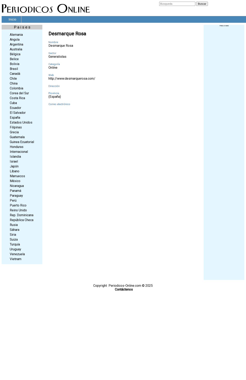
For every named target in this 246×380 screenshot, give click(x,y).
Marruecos (17, 176)
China (14, 83)
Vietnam (15, 259)
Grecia (14, 132)
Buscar (202, 3)
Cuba (13, 103)
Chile (13, 78)
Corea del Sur (19, 93)
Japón (14, 166)
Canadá (15, 74)
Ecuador (15, 108)
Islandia (15, 157)
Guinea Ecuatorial (22, 142)
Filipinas (16, 127)
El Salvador (18, 113)
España (15, 117)
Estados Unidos (21, 122)
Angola (15, 39)
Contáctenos (124, 289)
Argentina (16, 44)
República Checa (21, 220)
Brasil (14, 69)
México (15, 181)
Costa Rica (17, 98)
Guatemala (17, 137)
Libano (14, 171)
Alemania (16, 35)
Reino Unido (18, 210)
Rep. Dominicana (21, 215)
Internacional (19, 152)
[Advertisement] (224, 88)
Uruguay (15, 249)
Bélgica (15, 54)
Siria (13, 235)
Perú (13, 200)
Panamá (15, 191)
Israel (14, 161)
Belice (14, 59)
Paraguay (16, 196)
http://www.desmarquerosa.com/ (71, 78)
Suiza (14, 239)
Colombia (16, 88)
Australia (16, 49)
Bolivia (14, 64)
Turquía (15, 244)
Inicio (12, 19)
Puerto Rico (18, 205)
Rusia (14, 225)
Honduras (16, 147)
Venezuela (17, 254)
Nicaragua (17, 186)
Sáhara (14, 230)
